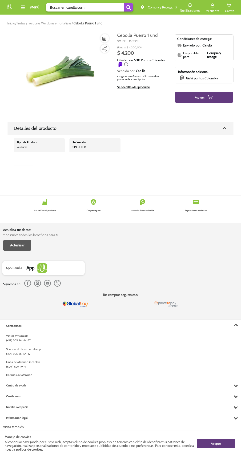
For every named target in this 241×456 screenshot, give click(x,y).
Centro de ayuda (16, 385)
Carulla (140, 71)
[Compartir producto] (104, 48)
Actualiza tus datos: (17, 230)
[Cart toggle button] (230, 7)
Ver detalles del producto (133, 87)
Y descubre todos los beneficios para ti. (30, 235)
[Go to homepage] (11, 23)
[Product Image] (59, 73)
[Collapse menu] (29, 7)
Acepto (216, 443)
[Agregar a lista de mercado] (104, 38)
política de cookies (29, 449)
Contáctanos (13, 325)
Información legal (17, 418)
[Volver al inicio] (9, 8)
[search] (89, 7)
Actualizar (17, 245)
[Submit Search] (128, 7)
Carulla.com (13, 396)
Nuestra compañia (17, 407)
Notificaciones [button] (190, 7)
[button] (126, 64)
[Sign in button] (212, 7)
